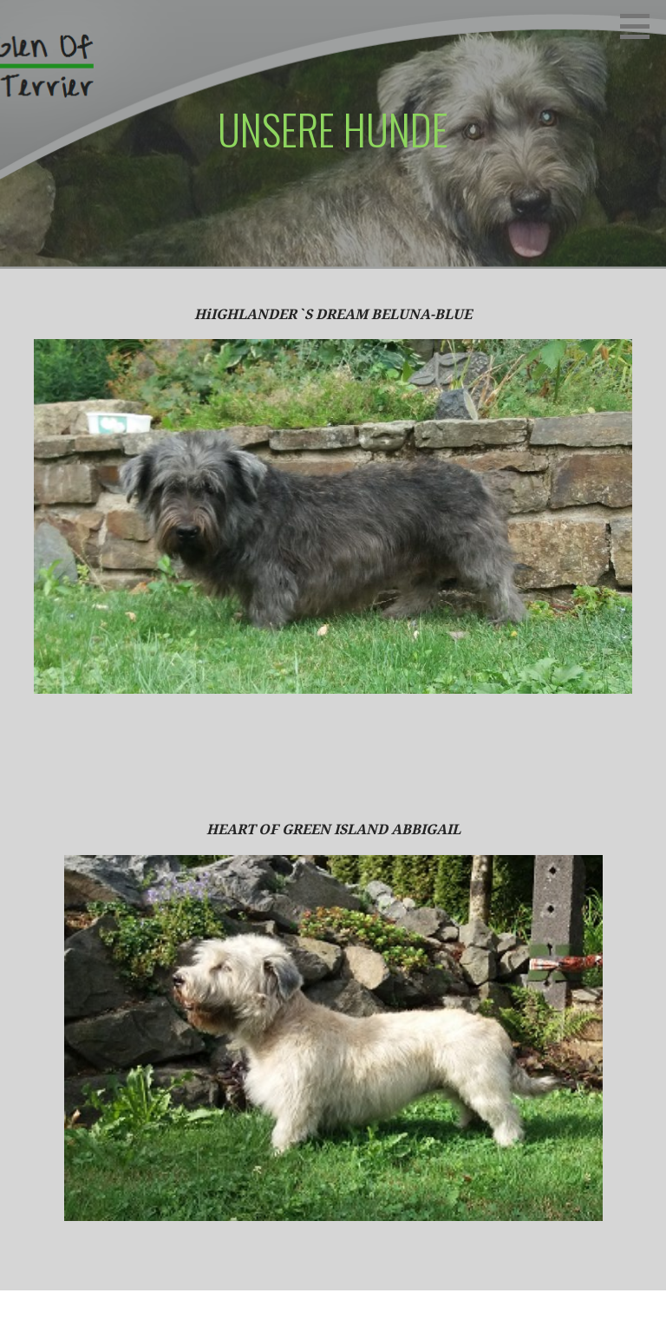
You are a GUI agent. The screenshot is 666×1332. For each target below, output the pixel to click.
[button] (641, 26)
